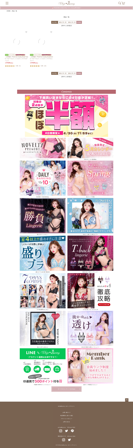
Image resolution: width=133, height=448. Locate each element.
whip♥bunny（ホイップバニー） (66, 406)
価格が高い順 (72, 22)
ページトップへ (126, 400)
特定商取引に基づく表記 (66, 415)
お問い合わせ (66, 421)
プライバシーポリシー (66, 418)
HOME (8, 11)
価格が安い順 (62, 22)
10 (45, 66)
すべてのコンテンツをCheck (66, 389)
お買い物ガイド (67, 412)
